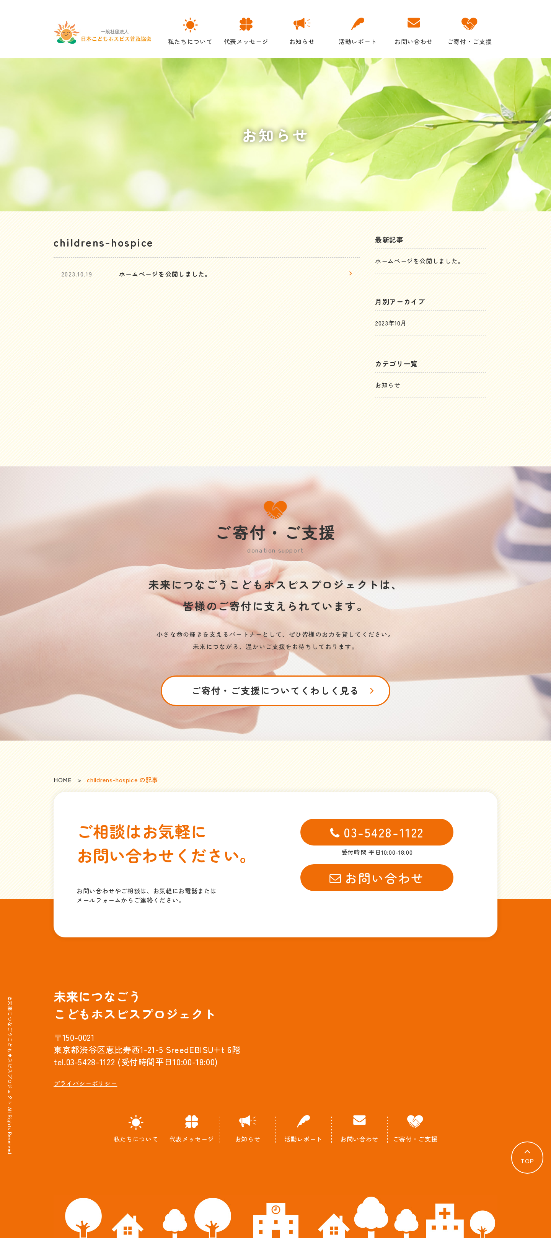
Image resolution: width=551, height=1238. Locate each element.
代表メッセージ (246, 32)
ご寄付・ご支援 (469, 32)
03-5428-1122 (377, 832)
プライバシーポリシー (85, 1083)
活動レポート (358, 32)
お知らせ (302, 32)
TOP (527, 1160)
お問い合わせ (414, 32)
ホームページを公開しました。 (419, 260)
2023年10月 (391, 322)
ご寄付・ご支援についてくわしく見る (275, 690)
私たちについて (190, 32)
